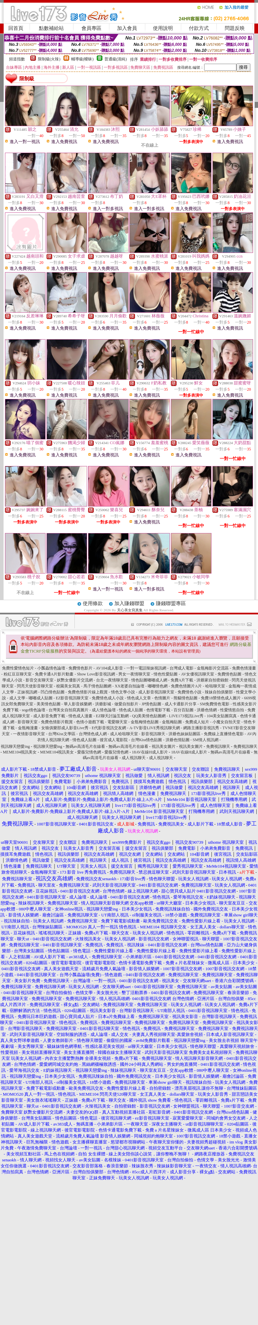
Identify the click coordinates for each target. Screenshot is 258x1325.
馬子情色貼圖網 (97, 686)
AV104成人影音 (109, 668)
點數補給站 (51, 28)
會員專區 (91, 28)
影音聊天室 (28, 722)
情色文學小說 (123, 692)
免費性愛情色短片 (18, 668)
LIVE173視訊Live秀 (186, 716)
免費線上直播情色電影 (224, 734)
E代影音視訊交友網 (109, 728)
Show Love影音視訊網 (96, 674)
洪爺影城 (103, 704)
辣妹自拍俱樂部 (219, 692)
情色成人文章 (139, 698)
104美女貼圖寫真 (222, 716)
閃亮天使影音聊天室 (35, 686)
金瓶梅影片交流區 (213, 668)
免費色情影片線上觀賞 (88, 692)
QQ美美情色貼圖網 (149, 716)
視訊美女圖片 (164, 746)
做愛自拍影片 (126, 704)
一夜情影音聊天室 (29, 734)
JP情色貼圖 (151, 704)
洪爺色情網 (207, 710)
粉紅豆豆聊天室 (18, 674)
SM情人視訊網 (205, 740)
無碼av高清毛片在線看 (85, 746)
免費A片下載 (182, 680)
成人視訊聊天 (134, 757)
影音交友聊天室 (40, 680)
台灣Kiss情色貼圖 (146, 740)
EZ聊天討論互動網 (112, 716)
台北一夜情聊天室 (112, 680)
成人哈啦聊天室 (124, 734)
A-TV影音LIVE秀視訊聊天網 (154, 728)
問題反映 (235, 28)
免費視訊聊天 (218, 746)
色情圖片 (162, 698)
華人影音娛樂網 (78, 704)
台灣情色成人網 (93, 734)
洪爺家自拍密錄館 (212, 680)
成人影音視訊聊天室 (156, 692)
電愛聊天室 (117, 722)
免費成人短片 (197, 722)
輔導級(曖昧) (82, 59)
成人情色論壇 (104, 710)
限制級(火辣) (49, 59)
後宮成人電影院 (114, 740)
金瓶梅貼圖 (172, 722)
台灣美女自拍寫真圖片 (68, 710)
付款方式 (199, 28)
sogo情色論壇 (34, 710)
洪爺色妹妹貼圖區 (184, 734)
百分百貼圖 (184, 710)
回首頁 (15, 28)
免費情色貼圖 (229, 674)
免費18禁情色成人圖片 (221, 698)
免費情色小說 (189, 692)
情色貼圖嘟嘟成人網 (149, 680)
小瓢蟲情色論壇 (51, 668)
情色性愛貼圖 (166, 674)
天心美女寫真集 (130, 610)
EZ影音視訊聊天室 (72, 698)
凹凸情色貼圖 (52, 692)
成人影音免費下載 (49, 716)
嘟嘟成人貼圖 (41, 698)
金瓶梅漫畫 (28, 728)
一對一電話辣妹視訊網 (146, 668)
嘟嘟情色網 (158, 686)
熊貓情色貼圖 (185, 698)
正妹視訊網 (27, 692)
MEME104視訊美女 (20, 752)
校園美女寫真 (68, 686)
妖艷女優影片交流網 (75, 680)
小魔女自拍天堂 (226, 722)
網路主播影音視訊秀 (201, 728)
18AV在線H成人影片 (150, 752)
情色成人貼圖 (131, 710)
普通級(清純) (115, 59)
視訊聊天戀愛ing (16, 746)
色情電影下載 (158, 710)
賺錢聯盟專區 (171, 603)
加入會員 (127, 28)
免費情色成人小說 (108, 698)
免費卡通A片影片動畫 (54, 674)
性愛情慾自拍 (232, 710)
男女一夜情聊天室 (134, 674)
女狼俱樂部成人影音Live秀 (64, 728)
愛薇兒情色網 (89, 752)
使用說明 (163, 28)
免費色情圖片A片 (186, 686)
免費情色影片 (80, 668)
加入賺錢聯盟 (129, 603)
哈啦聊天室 (215, 686)
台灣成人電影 (182, 668)
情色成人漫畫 (80, 716)
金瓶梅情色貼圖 (145, 722)
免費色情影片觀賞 (57, 722)
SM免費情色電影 (214, 704)
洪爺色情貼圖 (178, 740)
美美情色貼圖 (49, 704)
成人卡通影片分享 (180, 704)
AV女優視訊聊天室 (197, 674)
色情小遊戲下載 (90, 722)
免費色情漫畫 (244, 668)
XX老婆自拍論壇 (129, 686)
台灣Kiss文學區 (61, 734)
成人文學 (17, 698)
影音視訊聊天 (153, 734)
